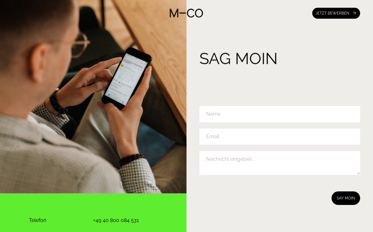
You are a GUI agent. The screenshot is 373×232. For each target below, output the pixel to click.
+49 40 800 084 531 (116, 220)
